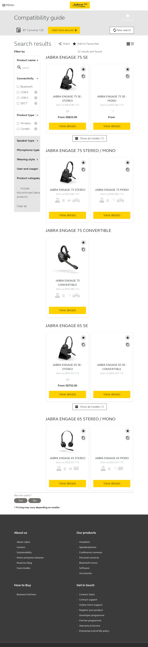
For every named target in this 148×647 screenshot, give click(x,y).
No (34, 500)
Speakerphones (87, 547)
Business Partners (26, 594)
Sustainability (24, 552)
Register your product (91, 610)
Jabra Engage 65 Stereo (67, 458)
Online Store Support (90, 604)
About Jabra (23, 542)
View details (67, 126)
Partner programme (90, 620)
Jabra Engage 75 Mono (112, 189)
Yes (21, 500)
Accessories (85, 573)
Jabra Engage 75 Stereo (67, 189)
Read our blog (24, 562)
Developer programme (91, 615)
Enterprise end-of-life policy (94, 630)
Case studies (23, 568)
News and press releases (30, 557)
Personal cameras (89, 557)
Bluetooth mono (88, 562)
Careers (21, 547)
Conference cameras (90, 552)
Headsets (84, 542)
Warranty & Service (89, 625)
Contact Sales (87, 594)
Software (84, 568)
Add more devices (65, 30)
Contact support (88, 599)
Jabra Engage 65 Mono (112, 458)
